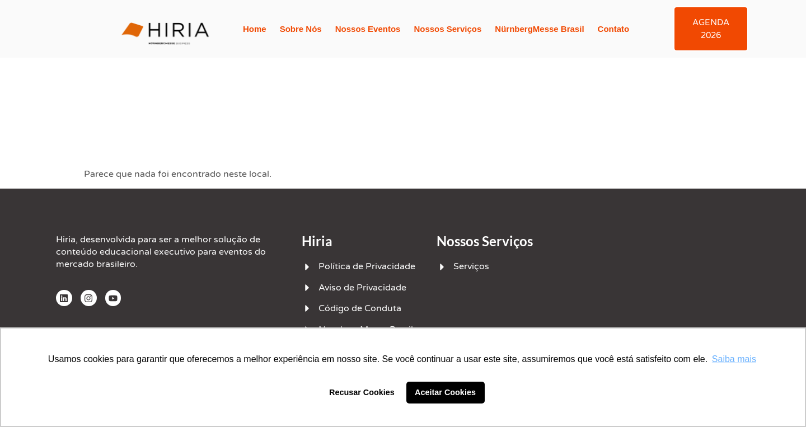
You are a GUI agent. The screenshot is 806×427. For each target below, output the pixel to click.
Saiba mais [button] (734, 359)
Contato (613, 29)
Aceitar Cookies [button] (445, 392)
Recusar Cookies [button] (362, 392)
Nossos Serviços (447, 29)
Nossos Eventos (368, 29)
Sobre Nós (301, 29)
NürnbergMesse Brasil (539, 29)
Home (254, 29)
